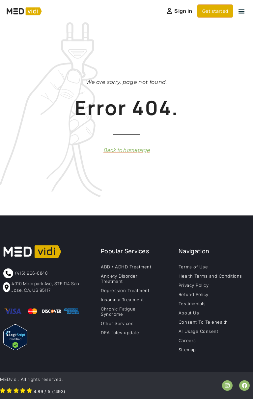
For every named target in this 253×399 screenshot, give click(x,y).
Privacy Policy (194, 285)
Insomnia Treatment (122, 299)
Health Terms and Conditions (210, 276)
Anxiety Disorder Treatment (119, 278)
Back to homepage (126, 150)
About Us (189, 312)
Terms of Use (193, 266)
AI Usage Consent (198, 331)
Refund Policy (194, 294)
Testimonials (192, 303)
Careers (187, 340)
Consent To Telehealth (203, 322)
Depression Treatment (125, 290)
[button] (241, 11)
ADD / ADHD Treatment (126, 266)
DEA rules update (120, 332)
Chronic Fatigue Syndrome (118, 311)
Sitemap (187, 349)
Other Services (117, 323)
